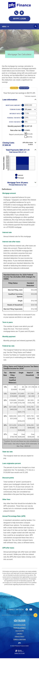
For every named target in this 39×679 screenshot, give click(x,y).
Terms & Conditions (19, 639)
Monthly (29, 137)
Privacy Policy (19, 636)
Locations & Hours (19, 625)
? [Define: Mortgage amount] (22, 105)
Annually (30, 134)
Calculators (19, 630)
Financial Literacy (19, 628)
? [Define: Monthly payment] (22, 126)
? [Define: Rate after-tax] (22, 130)
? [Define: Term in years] (22, 109)
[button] (19, 99)
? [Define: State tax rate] (22, 122)
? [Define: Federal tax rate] (22, 118)
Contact (19, 633)
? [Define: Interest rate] (22, 114)
